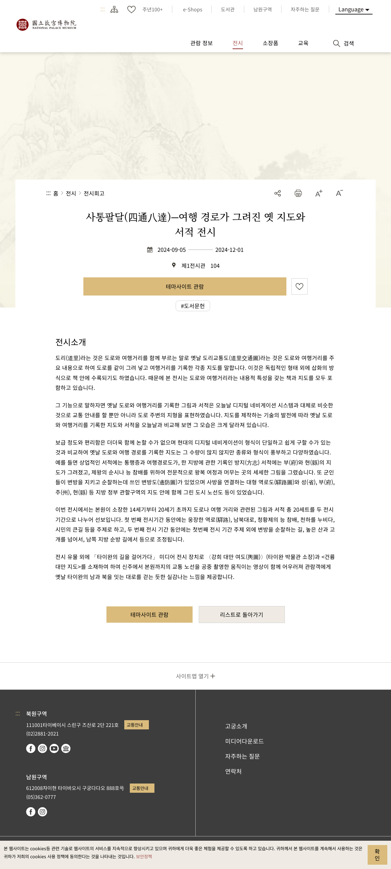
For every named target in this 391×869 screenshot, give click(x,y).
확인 (377, 854)
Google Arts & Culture (65, 748)
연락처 (233, 771)
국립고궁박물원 (46, 24)
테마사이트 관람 (185, 286)
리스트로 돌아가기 (241, 614)
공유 (277, 193)
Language (351, 9)
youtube (54, 748)
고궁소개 (236, 726)
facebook (30, 748)
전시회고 (94, 193)
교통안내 (135, 724)
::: (102, 9)
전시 (71, 193)
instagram (42, 748)
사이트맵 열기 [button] (192, 676)
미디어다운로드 (244, 741)
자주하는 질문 (242, 756)
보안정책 (144, 856)
